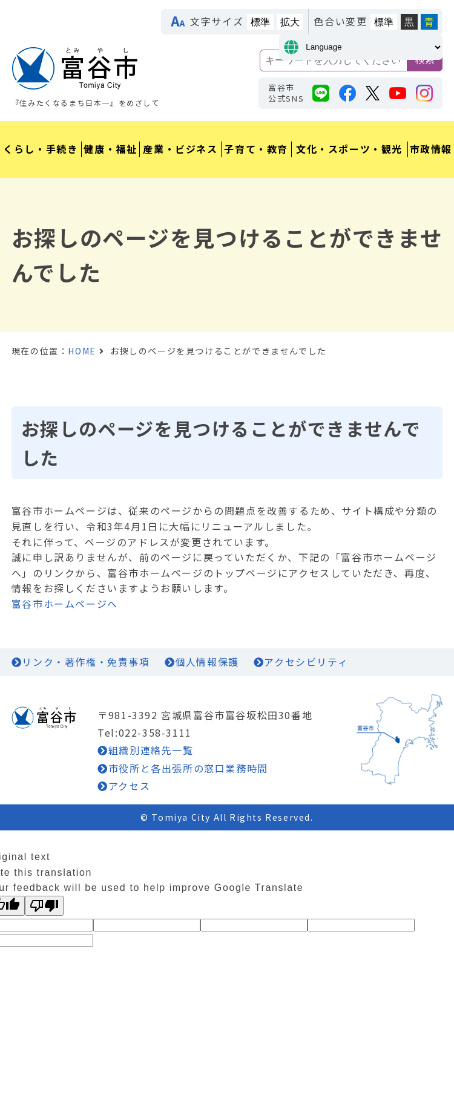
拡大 (290, 22)
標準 (260, 22)
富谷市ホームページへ (65, 603)
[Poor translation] (44, 906)
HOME (82, 351)
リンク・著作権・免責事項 (86, 661)
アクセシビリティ (306, 661)
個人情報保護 (207, 661)
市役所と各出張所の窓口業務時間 (188, 768)
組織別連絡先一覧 (151, 750)
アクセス (129, 785)
